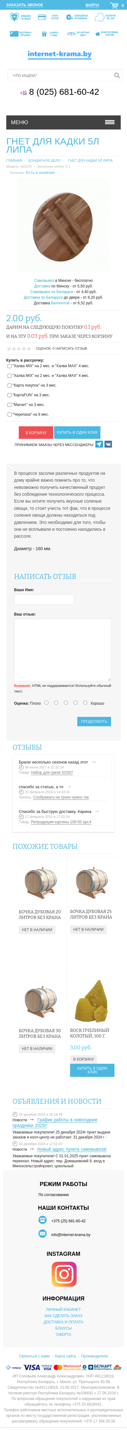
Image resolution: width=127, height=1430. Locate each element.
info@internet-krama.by (70, 1235)
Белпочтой (60, 303)
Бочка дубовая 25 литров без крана (91, 914)
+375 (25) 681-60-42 (68, 1221)
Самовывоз (44, 280)
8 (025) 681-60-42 (65, 92)
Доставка (42, 286)
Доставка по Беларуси (43, 297)
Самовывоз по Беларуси (51, 292)
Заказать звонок (24, 5)
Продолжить (94, 721)
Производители (94, 1356)
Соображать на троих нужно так (61, 797)
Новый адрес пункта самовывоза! (72, 1149)
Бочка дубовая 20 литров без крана (40, 914)
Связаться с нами (34, 1356)
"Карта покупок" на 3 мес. (35, 385)
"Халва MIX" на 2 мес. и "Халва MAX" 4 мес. (51, 366)
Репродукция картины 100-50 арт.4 (61, 822)
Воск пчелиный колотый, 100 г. (89, 1033)
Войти (92, 5)
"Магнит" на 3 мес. (29, 405)
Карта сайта (65, 1356)
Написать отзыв (71, 348)
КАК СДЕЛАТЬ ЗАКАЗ (64, 1316)
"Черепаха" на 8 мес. (31, 414)
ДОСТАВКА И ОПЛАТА (64, 1322)
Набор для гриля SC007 (52, 772)
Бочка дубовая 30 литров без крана (40, 1033)
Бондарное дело (44, 160)
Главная (14, 160)
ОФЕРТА (63, 1334)
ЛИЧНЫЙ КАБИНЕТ (63, 1309)
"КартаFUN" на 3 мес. (31, 395)
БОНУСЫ (63, 1328)
